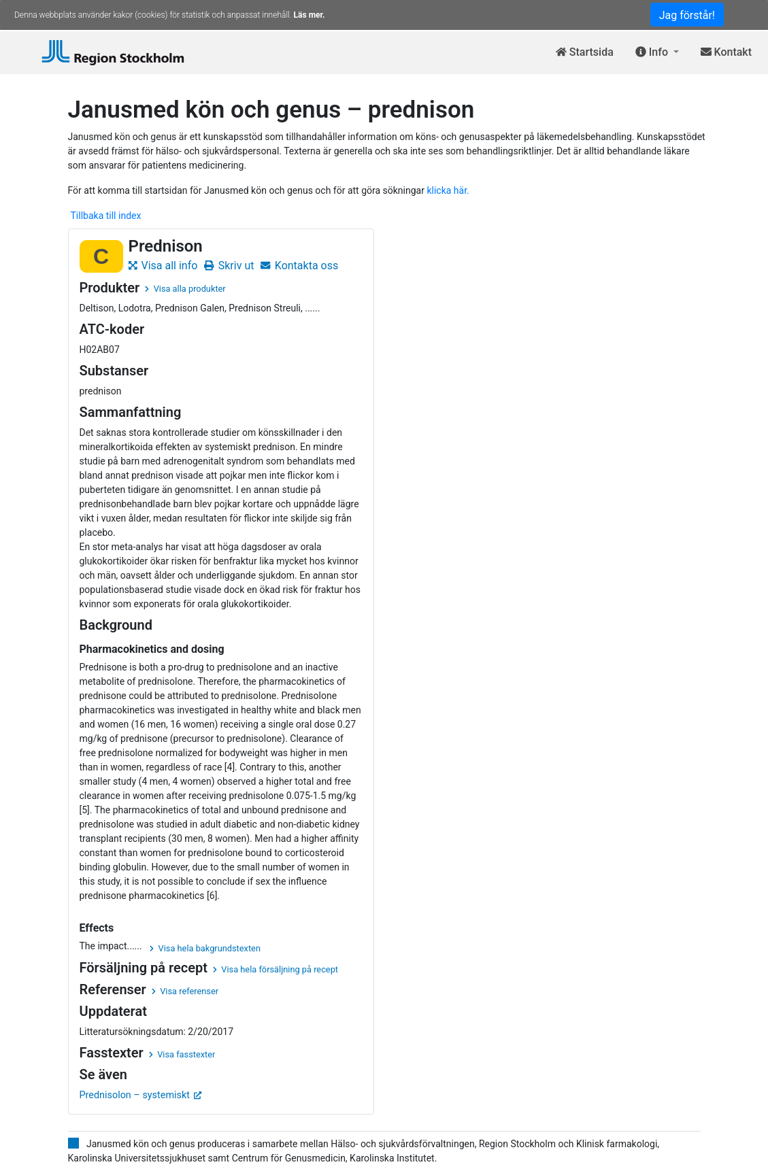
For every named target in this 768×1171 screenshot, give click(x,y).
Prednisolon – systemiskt (141, 1095)
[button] (657, 52)
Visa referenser (185, 991)
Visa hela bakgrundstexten (205, 948)
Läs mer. (309, 15)
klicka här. (448, 190)
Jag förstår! (687, 15)
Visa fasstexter (182, 1054)
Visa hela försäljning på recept (275, 969)
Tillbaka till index (106, 215)
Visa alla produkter (185, 289)
